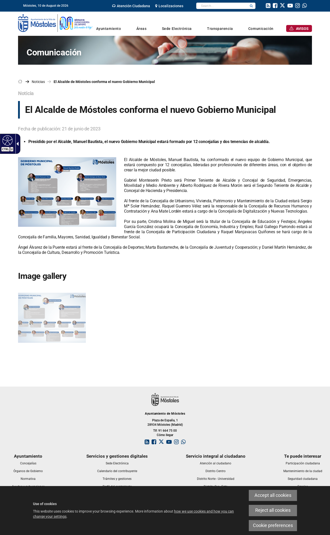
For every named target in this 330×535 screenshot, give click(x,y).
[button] (251, 6)
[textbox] (222, 6)
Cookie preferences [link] (273, 525)
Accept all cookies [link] (272, 495)
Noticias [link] (38, 82)
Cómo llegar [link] (165, 435)
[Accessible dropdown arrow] (16, 144)
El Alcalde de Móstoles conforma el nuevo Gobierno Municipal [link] (104, 82)
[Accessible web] (6, 140)
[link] (131, 6)
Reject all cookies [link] (273, 510)
